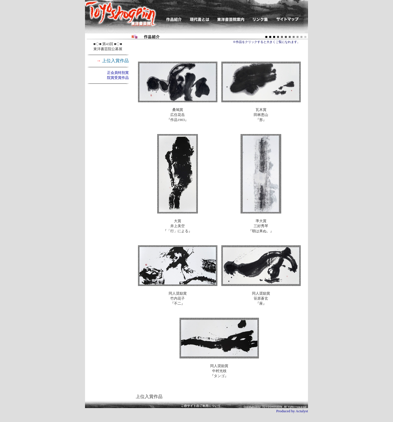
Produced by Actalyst (292, 411)
